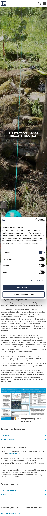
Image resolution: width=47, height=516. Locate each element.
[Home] (3, 6)
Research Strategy (10, 513)
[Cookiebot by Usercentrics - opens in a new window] (35, 219)
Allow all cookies (23, 287)
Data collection (7, 435)
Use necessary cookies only (23, 294)
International (6, 494)
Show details (36, 281)
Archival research (8, 439)
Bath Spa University (9, 490)
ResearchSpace (15, 454)
